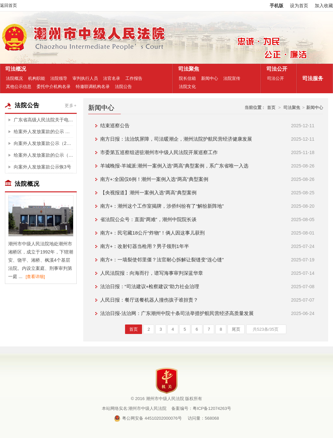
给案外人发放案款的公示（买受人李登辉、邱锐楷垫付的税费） (43, 155)
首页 (271, 107)
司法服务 (311, 78)
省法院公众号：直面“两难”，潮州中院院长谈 (148, 219)
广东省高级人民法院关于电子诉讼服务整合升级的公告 (43, 119)
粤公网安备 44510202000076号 (148, 418)
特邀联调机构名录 (93, 86)
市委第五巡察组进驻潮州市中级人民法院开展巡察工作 (159, 152)
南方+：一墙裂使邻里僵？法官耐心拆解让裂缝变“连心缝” (162, 259)
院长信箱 (187, 78)
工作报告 (133, 78)
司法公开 (275, 69)
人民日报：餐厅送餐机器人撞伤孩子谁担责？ (149, 300)
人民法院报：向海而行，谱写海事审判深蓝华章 (151, 273)
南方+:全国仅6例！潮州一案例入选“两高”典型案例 (154, 179)
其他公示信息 (18, 86)
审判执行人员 (85, 78)
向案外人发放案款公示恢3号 (42, 166)
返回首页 (8, 5)
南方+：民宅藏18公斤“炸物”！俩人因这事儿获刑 (152, 233)
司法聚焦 (187, 69)
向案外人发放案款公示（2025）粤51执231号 (43, 143)
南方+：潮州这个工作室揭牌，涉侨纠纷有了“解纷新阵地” (162, 206)
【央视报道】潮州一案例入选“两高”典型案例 (148, 192)
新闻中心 (209, 78)
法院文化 (187, 86)
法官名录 (111, 78)
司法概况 (14, 69)
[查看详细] (35, 276)
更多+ (71, 105)
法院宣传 (231, 78)
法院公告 (123, 86)
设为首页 (299, 5)
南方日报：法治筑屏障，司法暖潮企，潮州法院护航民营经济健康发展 (176, 139)
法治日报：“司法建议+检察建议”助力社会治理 (149, 286)
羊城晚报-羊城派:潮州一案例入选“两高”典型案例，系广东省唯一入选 (174, 165)
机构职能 (36, 78)
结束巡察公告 (115, 125)
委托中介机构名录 (54, 86)
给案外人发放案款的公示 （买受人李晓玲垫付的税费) (43, 131)
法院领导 (58, 78)
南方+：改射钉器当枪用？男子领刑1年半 (144, 246)
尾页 (236, 329)
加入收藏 (324, 5)
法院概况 (14, 78)
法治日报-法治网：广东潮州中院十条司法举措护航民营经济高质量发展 (177, 313)
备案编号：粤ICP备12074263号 (201, 408)
